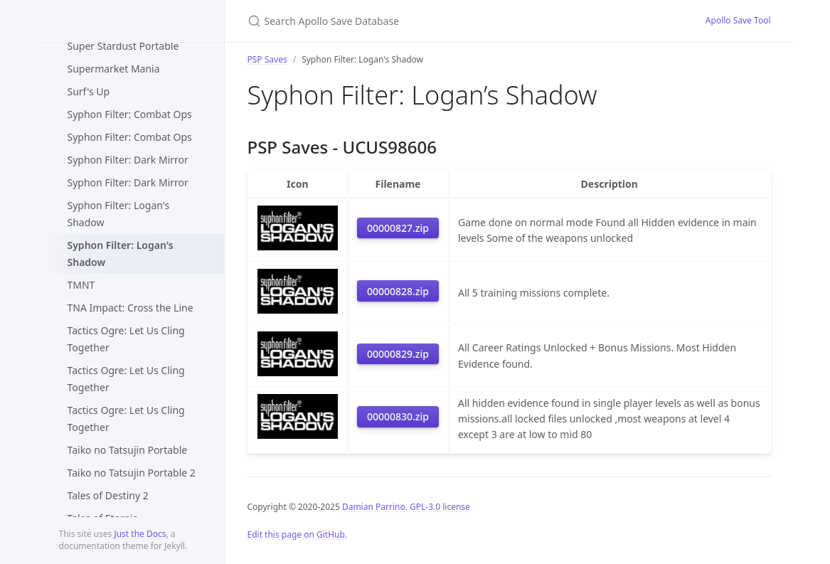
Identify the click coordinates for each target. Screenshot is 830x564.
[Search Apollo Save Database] (415, 21)
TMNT (81, 285)
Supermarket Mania (114, 68)
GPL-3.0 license (440, 507)
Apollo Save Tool (738, 20)
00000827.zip (398, 228)
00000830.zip (398, 416)
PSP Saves (267, 59)
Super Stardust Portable (123, 46)
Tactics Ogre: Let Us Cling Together (126, 339)
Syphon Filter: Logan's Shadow (119, 213)
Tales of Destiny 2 (108, 495)
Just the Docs (140, 534)
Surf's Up (89, 91)
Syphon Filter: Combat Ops (130, 114)
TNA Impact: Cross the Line (130, 307)
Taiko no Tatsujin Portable (128, 450)
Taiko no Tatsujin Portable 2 (132, 472)
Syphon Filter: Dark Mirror (128, 159)
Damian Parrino (373, 507)
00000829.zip (398, 354)
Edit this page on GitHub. (298, 534)
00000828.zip (398, 291)
